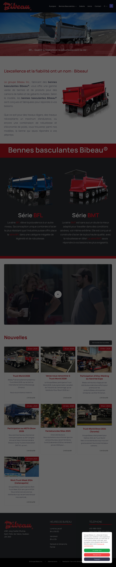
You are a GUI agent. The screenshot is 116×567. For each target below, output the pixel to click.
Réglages (97, 559)
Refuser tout (97, 555)
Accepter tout (97, 550)
